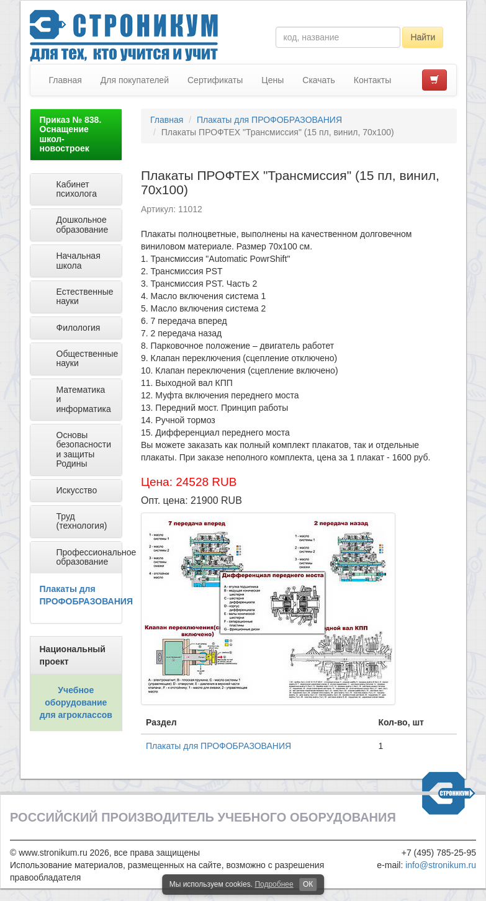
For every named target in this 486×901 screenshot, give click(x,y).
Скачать (318, 80)
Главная (65, 80)
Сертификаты (215, 80)
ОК (308, 884)
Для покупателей (135, 80)
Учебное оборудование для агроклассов (76, 702)
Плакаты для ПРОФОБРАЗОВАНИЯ (269, 120)
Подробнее (273, 884)
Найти (422, 37)
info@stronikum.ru (440, 865)
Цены (272, 80)
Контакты (372, 80)
